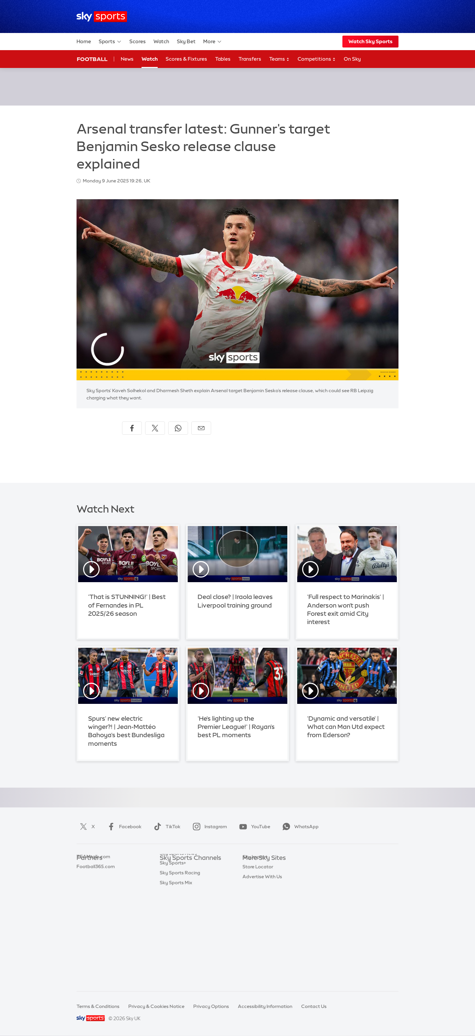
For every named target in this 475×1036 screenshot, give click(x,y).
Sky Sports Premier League (189, 877)
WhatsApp (299, 826)
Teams (279, 59)
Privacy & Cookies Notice (156, 1006)
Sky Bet (186, 41)
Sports (110, 41)
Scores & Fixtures (186, 58)
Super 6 (85, 877)
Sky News (253, 877)
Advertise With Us (262, 946)
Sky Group (253, 897)
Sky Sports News (178, 946)
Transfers (249, 58)
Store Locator (257, 936)
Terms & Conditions (98, 1006)
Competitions (317, 59)
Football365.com (96, 897)
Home (84, 41)
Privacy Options (211, 1006)
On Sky (352, 58)
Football (92, 59)
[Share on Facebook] (132, 428)
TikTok (165, 826)
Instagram (208, 826)
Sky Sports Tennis (179, 927)
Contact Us (314, 1006)
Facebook (123, 826)
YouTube (253, 826)
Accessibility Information (265, 1006)
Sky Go (250, 887)
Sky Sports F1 (174, 917)
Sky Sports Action (180, 936)
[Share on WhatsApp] (178, 428)
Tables (223, 58)
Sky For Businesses (263, 907)
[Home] (102, 16)
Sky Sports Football (182, 887)
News (127, 58)
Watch (161, 41)
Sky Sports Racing (180, 966)
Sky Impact (255, 927)
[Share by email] (201, 428)
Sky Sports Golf (177, 907)
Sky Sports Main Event (184, 867)
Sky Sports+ (173, 956)
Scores (137, 41)
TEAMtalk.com (93, 887)
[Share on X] (155, 428)
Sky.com (252, 867)
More (212, 41)
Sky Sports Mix (176, 976)
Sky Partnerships (261, 917)
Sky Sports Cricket (180, 897)
